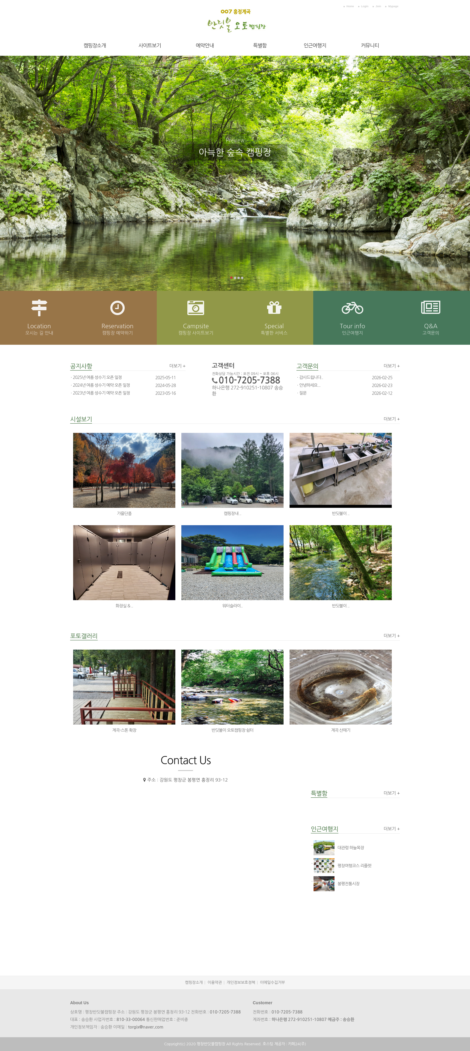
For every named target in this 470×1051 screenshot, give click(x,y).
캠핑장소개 (94, 45)
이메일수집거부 (272, 982)
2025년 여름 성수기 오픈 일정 (97, 377)
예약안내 (205, 45)
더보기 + (177, 366)
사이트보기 (149, 45)
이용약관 (214, 982)
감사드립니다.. (311, 377)
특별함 (259, 45)
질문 (302, 393)
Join (378, 6)
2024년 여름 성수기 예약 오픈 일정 (101, 385)
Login (365, 6)
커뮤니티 (370, 45)
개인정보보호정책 (241, 982)
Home (350, 6)
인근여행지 (315, 45)
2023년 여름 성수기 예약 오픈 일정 (101, 393)
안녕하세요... (309, 385)
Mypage (393, 6)
